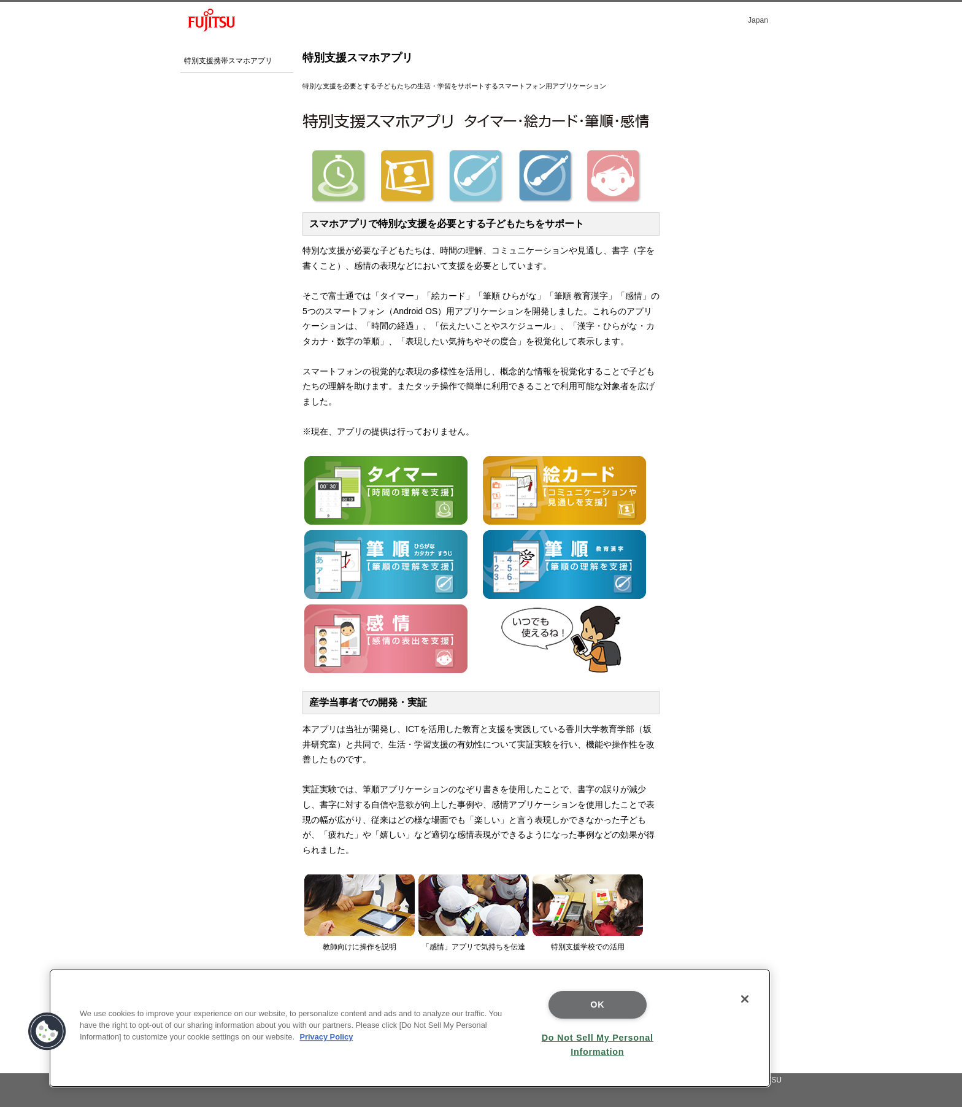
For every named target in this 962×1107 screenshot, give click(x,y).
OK (597, 1004)
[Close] (744, 999)
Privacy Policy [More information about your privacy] (326, 1036)
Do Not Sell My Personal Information (597, 1045)
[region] (410, 1028)
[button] (47, 1031)
